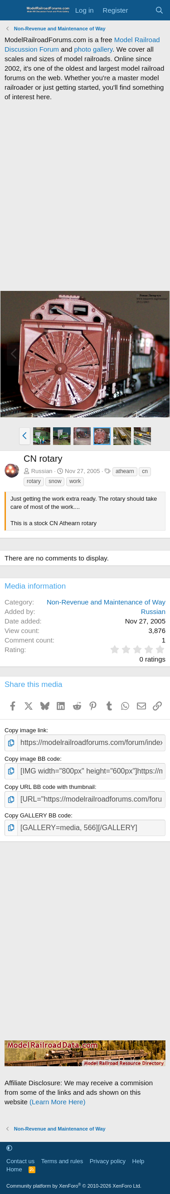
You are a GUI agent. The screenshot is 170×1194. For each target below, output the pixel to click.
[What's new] (141, 10)
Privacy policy (108, 1161)
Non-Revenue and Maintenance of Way (106, 602)
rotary (34, 481)
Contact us (20, 1161)
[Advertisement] (85, 196)
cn (145, 471)
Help (138, 1161)
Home (14, 1169)
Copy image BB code (32, 758)
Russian (42, 471)
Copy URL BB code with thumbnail (50, 786)
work (75, 481)
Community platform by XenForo (73, 1186)
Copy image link (26, 730)
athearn (125, 471)
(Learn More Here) (57, 1102)
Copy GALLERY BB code (38, 815)
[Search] (159, 10)
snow (55, 481)
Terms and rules (62, 1161)
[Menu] (12, 10)
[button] (24, 436)
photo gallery (93, 49)
